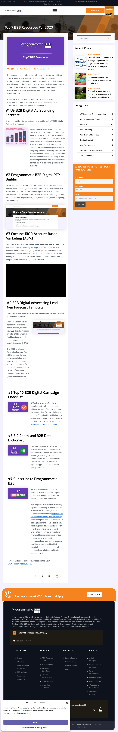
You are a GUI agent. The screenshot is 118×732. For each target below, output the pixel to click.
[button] (67, 703)
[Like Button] (57, 577)
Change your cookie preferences (15, 713)
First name (79, 177)
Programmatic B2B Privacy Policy (34, 728)
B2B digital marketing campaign (44, 424)
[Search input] (93, 38)
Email (77, 194)
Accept (35, 722)
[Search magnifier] (108, 38)
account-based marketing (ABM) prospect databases (31, 247)
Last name (79, 186)
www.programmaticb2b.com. (20, 564)
